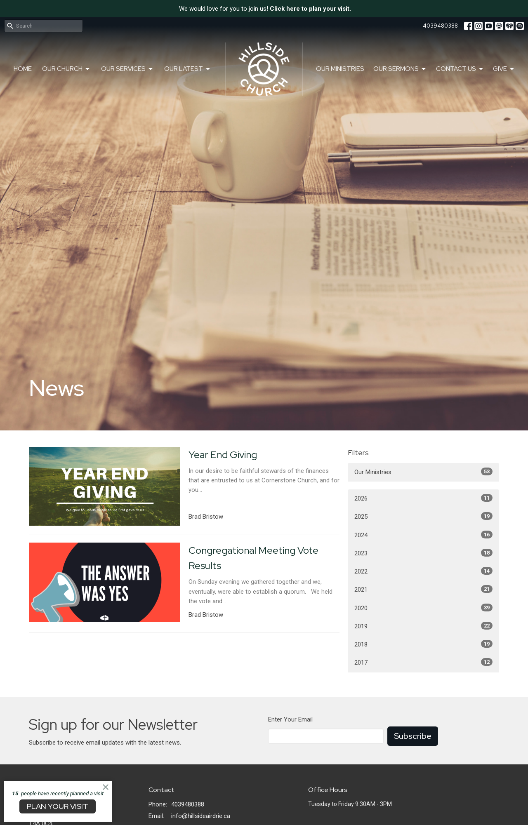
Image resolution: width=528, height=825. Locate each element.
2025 (423, 516)
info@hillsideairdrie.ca (200, 816)
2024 (423, 535)
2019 (423, 626)
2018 (423, 644)
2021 (423, 589)
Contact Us (460, 69)
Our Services (127, 69)
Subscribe (412, 736)
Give (504, 69)
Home (23, 69)
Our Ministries (340, 69)
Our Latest (187, 69)
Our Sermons (400, 69)
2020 (423, 608)
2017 (423, 662)
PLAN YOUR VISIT (57, 806)
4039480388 (440, 25)
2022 (423, 571)
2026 (423, 498)
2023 (423, 553)
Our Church (66, 69)
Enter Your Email (290, 719)
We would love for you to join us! (265, 8)
